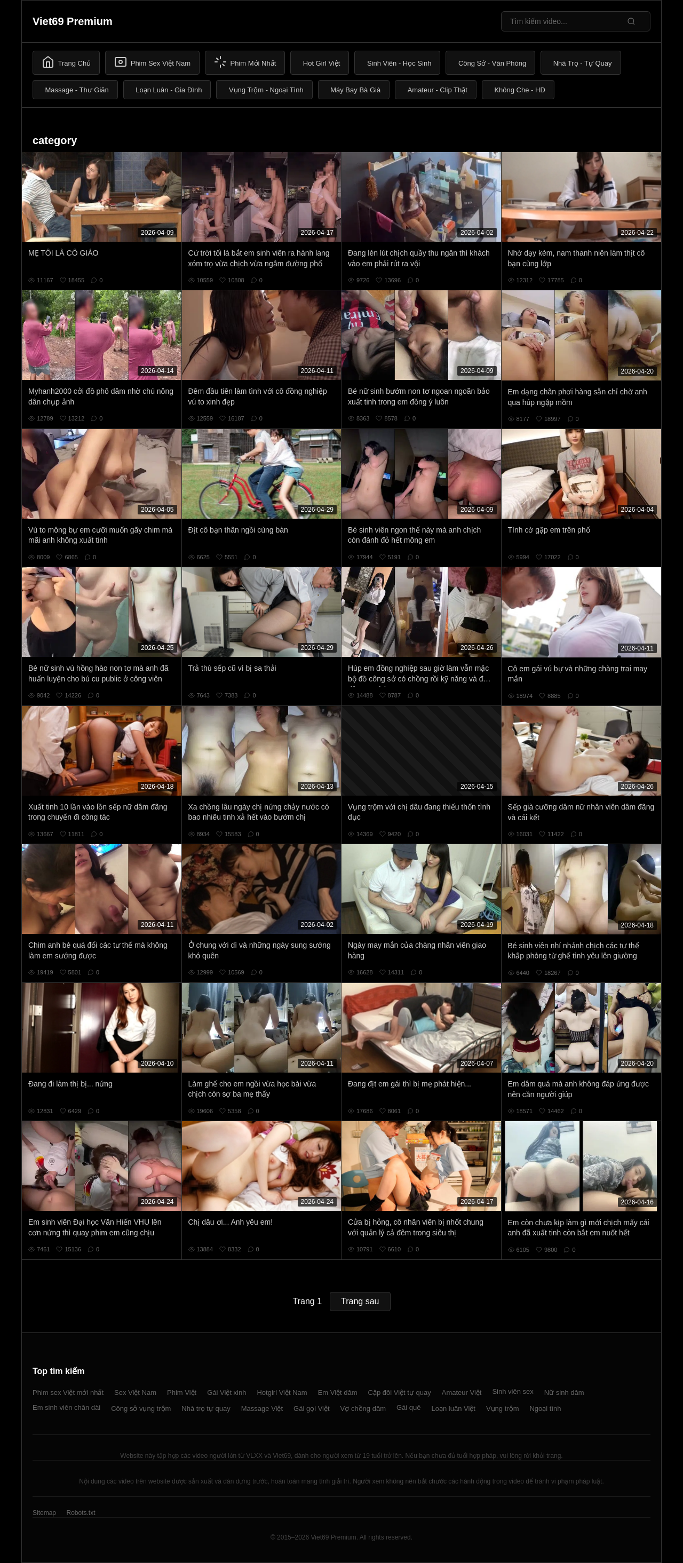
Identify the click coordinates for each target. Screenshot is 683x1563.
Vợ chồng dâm (363, 1409)
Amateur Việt (462, 1393)
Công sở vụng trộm (141, 1409)
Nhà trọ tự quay (205, 1409)
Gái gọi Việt (311, 1409)
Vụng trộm (502, 1409)
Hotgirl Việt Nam (282, 1393)
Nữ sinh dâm (564, 1393)
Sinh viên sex (512, 1391)
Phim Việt (181, 1393)
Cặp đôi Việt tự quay (399, 1393)
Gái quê (408, 1407)
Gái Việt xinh (226, 1393)
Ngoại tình (545, 1409)
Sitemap (44, 1513)
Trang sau (360, 1301)
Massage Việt (262, 1409)
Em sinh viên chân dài (66, 1407)
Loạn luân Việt (453, 1409)
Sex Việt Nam (135, 1393)
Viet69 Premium (73, 21)
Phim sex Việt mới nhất (68, 1393)
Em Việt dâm (338, 1393)
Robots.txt (80, 1513)
